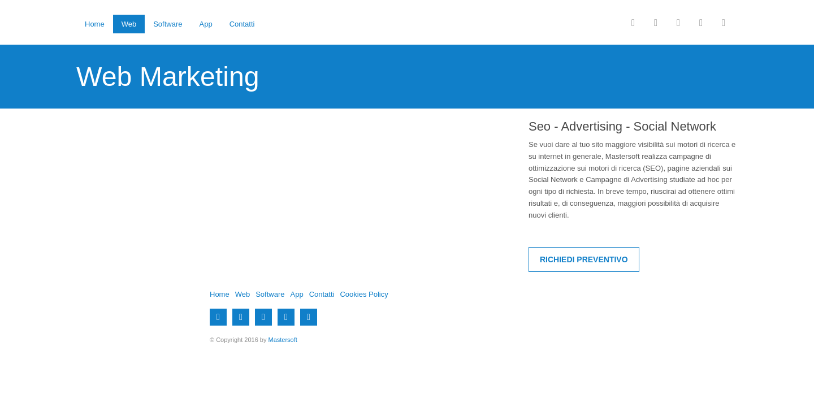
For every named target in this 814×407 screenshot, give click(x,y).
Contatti (242, 24)
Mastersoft (283, 339)
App (206, 24)
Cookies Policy (364, 294)
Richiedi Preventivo (584, 259)
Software (167, 24)
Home (95, 24)
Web (129, 24)
